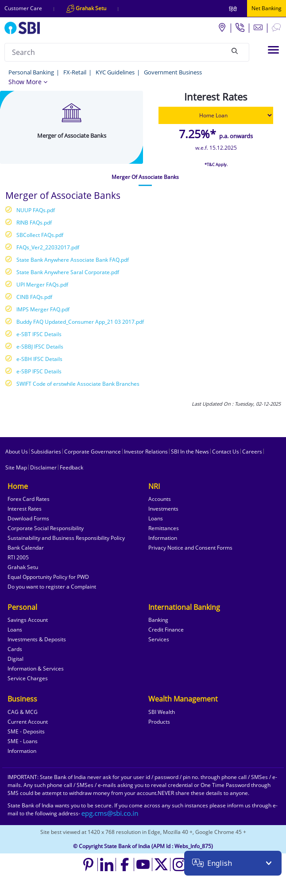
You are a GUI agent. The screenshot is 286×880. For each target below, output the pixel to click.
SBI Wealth (161, 712)
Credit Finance (166, 629)
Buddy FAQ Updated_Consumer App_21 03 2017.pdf (80, 322)
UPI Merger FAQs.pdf (42, 284)
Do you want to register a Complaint (52, 586)
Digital (15, 659)
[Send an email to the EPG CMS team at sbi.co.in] (110, 813)
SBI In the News (190, 451)
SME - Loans (23, 741)
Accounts (159, 499)
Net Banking (266, 8)
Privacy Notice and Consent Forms (190, 547)
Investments (163, 508)
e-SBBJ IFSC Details (39, 346)
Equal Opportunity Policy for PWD (48, 577)
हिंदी (233, 9)
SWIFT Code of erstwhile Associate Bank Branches (77, 384)
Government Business (173, 72)
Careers (252, 451)
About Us (16, 451)
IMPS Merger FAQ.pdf (43, 309)
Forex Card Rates (29, 499)
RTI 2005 (18, 557)
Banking (158, 620)
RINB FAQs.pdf (34, 222)
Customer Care (23, 8)
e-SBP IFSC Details (39, 371)
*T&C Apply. (216, 164)
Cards (15, 649)
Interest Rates (25, 508)
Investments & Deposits (37, 639)
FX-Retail (74, 72)
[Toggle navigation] (273, 50)
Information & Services (36, 668)
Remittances (163, 528)
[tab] (145, 177)
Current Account (28, 721)
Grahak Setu (23, 567)
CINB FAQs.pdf (34, 297)
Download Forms (28, 518)
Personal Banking (31, 72)
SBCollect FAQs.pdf (39, 235)
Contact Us (225, 451)
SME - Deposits (26, 731)
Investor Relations (146, 451)
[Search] (235, 51)
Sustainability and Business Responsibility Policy (66, 538)
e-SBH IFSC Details (39, 359)
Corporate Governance (92, 451)
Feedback (71, 467)
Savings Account (28, 620)
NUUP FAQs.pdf (35, 210)
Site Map (16, 467)
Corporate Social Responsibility (46, 528)
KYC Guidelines (115, 72)
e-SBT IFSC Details (39, 334)
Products (159, 721)
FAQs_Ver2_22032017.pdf (47, 247)
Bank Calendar (26, 547)
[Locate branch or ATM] (222, 27)
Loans (155, 518)
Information (162, 538)
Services (158, 639)
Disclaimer (43, 467)
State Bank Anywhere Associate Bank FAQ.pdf (72, 260)
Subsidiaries (46, 451)
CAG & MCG (23, 712)
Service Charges (28, 678)
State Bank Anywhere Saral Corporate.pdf (67, 272)
